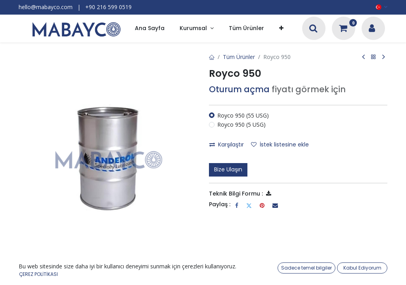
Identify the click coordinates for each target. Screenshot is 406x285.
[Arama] (313, 29)
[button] (281, 29)
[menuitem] (149, 29)
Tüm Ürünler (239, 57)
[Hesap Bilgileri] (372, 29)
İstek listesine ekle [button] (280, 144)
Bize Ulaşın (228, 169)
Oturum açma (239, 89)
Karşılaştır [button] (226, 144)
